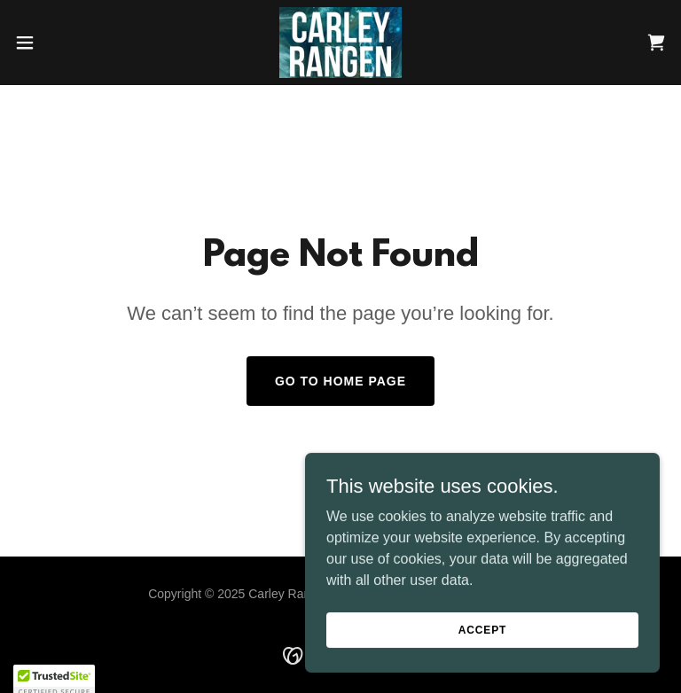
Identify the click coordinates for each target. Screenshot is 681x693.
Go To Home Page (340, 381)
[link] (340, 42)
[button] (57, 42)
